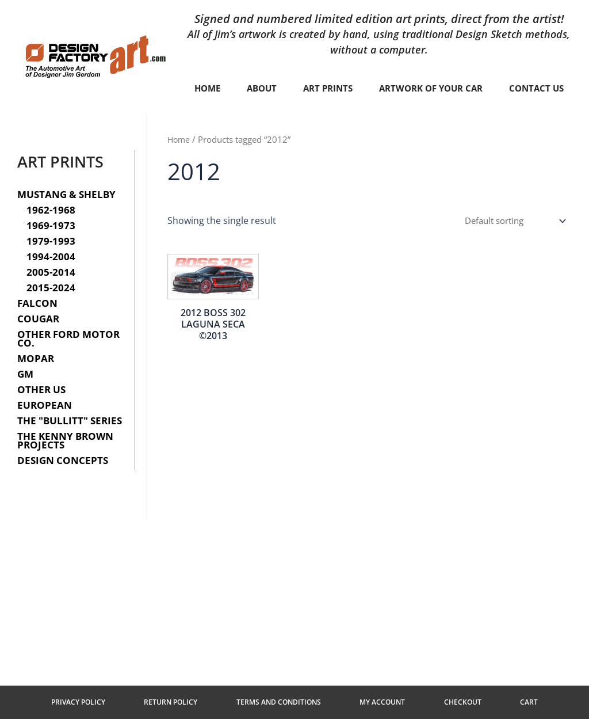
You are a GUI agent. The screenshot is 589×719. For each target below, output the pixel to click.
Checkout (443, 700)
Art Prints (365, 88)
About (297, 88)
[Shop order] (510, 248)
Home (240, 88)
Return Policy (190, 700)
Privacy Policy (110, 700)
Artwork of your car (474, 88)
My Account (376, 700)
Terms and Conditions (285, 700)
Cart (497, 700)
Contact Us (379, 115)
